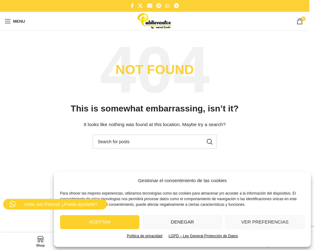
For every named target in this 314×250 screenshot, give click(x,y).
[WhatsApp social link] (167, 6)
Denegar (182, 221)
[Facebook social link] (132, 6)
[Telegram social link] (176, 6)
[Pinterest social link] (158, 6)
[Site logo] (154, 20)
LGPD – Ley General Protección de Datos (203, 236)
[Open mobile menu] (15, 21)
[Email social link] (149, 6)
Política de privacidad (144, 236)
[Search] (154, 141)
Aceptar (100, 221)
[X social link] (140, 6)
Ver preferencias (264, 221)
